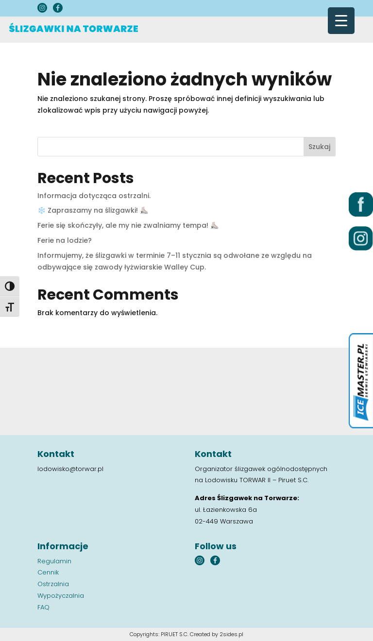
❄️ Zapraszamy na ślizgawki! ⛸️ (92, 210)
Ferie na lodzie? (64, 240)
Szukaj (319, 147)
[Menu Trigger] (341, 20)
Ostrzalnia (53, 584)
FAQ (43, 607)
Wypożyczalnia (60, 595)
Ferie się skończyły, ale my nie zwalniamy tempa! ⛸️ (128, 225)
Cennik (48, 572)
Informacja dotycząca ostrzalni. (94, 196)
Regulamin (54, 561)
